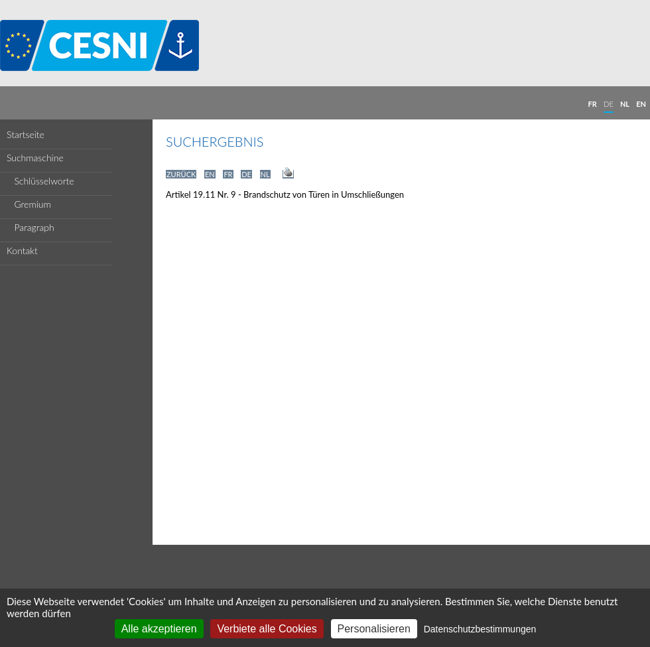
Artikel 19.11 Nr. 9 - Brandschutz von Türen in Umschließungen (285, 194)
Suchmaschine (35, 157)
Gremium (29, 204)
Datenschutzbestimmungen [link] (480, 629)
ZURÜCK (181, 174)
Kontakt (22, 250)
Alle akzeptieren (159, 628)
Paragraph (30, 227)
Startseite (25, 134)
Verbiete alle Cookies (266, 628)
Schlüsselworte (40, 180)
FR (592, 104)
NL (624, 104)
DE (609, 104)
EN (641, 104)
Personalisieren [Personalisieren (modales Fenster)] (374, 628)
